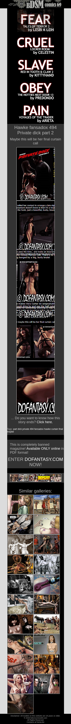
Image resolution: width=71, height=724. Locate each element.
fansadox (39, 429)
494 (32, 429)
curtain (54, 429)
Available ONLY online (43, 448)
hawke (47, 429)
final (61, 429)
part (15, 429)
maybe (10, 431)
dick (20, 429)
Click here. (45, 422)
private (25, 429)
